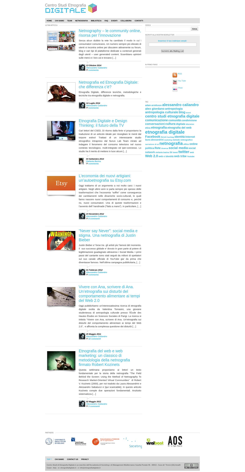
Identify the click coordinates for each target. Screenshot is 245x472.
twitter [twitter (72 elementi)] (183, 152)
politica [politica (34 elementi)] (149, 148)
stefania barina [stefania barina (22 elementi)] (162, 152)
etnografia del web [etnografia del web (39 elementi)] (180, 127)
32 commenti (94, 339)
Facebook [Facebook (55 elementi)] (152, 136)
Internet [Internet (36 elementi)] (190, 136)
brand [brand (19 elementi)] (188, 113)
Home (49, 21)
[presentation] (137, 68)
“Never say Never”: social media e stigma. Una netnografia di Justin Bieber (108, 235)
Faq (106, 21)
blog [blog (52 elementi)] (182, 112)
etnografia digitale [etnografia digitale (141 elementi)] (165, 132)
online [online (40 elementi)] (194, 144)
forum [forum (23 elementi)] (164, 137)
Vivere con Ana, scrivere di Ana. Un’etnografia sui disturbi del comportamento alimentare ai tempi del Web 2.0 (109, 294)
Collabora (126, 21)
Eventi (114, 21)
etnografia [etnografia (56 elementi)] (159, 127)
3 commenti (94, 406)
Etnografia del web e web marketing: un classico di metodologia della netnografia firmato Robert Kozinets (104, 358)
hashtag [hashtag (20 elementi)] (170, 137)
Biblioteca (96, 21)
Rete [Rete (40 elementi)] (157, 148)
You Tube (182, 81)
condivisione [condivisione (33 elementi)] (189, 120)
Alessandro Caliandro (96, 68)
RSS (180, 74)
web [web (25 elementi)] (192, 152)
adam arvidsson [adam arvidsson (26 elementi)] (153, 105)
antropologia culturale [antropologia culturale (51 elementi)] (161, 112)
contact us (72, 459)
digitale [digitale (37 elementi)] (180, 124)
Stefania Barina (93, 161)
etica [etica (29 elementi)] (147, 127)
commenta (93, 70)
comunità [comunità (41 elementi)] (174, 120)
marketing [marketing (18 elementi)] (168, 140)
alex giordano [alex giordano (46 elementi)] (155, 108)
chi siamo (59, 459)
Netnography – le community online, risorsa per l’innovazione (110, 33)
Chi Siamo (59, 21)
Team (69, 21)
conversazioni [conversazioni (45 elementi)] (155, 123)
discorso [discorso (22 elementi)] (190, 124)
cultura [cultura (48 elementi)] (170, 123)
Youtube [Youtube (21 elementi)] (191, 156)
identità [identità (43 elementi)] (180, 136)
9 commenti (94, 218)
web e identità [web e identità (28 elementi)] (166, 156)
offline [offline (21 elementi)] (186, 144)
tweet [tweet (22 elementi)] (175, 152)
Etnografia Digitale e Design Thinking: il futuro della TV (103, 123)
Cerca (194, 29)
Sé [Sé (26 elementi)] (171, 152)
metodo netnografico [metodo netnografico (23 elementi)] (182, 140)
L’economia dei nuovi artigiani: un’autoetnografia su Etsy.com (105, 178)
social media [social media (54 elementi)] (178, 148)
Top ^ (49, 459)
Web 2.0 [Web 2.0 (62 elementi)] (151, 156)
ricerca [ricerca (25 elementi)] (164, 148)
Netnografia (81, 21)
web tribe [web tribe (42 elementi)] (180, 156)
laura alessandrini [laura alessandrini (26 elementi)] (154, 139)
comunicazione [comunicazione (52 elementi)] (156, 120)
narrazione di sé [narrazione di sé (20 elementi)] (152, 144)
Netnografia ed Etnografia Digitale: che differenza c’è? (108, 84)
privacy (85, 459)
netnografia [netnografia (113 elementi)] (171, 143)
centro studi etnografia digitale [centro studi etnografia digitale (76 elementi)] (172, 116)
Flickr (180, 88)
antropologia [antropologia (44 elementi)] (174, 108)
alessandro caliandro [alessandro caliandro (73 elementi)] (180, 105)
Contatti (139, 21)
